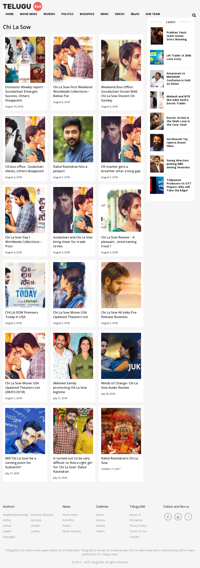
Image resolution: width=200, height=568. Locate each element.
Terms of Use (138, 531)
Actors (100, 515)
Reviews (49, 14)
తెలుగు (135, 14)
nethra (7, 520)
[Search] (194, 15)
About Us (135, 515)
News (104, 14)
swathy (35, 531)
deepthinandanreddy (15, 515)
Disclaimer (136, 520)
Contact (134, 537)
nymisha (36, 520)
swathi (7, 531)
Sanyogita (9, 537)
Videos (119, 14)
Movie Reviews (71, 531)
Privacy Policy (138, 525)
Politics (67, 14)
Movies (100, 525)
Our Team (152, 14)
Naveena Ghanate (42, 515)
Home (10, 14)
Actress (100, 520)
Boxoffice (87, 14)
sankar (7, 525)
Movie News (28, 14)
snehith (35, 525)
